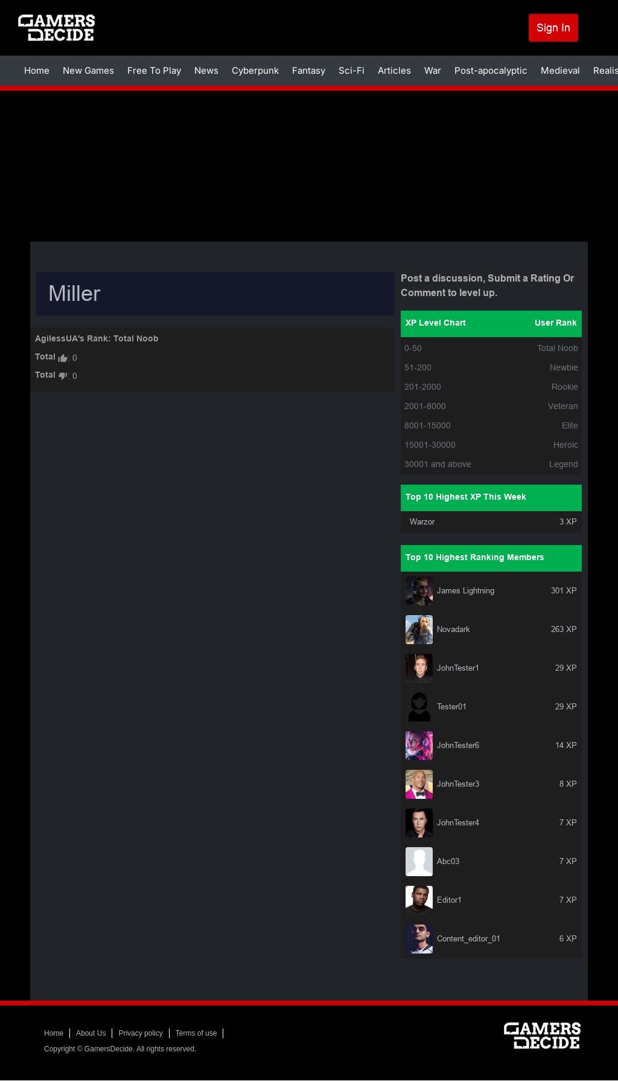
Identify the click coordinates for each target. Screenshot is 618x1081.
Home (36, 70)
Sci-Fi (352, 70)
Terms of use (196, 1033)
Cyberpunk (255, 70)
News (206, 70)
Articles (394, 70)
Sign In (553, 27)
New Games (88, 70)
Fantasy (308, 70)
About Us (91, 1033)
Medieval (560, 70)
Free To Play (154, 70)
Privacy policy (140, 1033)
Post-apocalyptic (490, 70)
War (432, 70)
